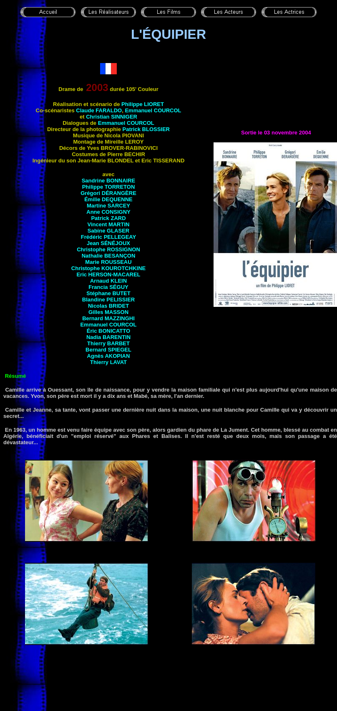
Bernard (108, 318)
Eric (108, 274)
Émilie (108, 199)
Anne (108, 212)
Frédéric (108, 237)
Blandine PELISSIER (108, 299)
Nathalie (109, 256)
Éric (108, 331)
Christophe (108, 249)
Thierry (108, 343)
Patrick (146, 129)
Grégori (108, 193)
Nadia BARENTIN (108, 337)
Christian (111, 117)
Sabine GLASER (108, 231)
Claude (99, 110)
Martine (108, 205)
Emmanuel (153, 110)
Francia (108, 287)
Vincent (109, 224)
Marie (108, 262)
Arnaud (108, 281)
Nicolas (108, 306)
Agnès (108, 356)
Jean (108, 243)
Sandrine (109, 180)
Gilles (108, 312)
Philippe (142, 104)
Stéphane (108, 293)
